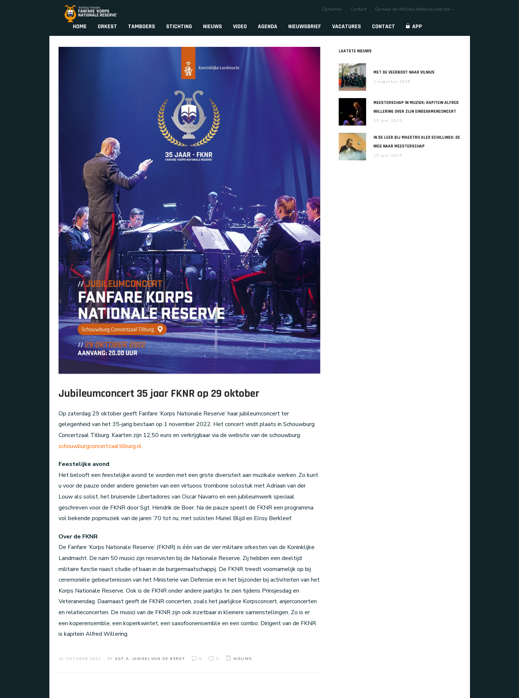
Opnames (331, 9)
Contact (358, 9)
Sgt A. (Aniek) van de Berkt (150, 658)
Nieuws (242, 658)
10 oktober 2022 (80, 658)
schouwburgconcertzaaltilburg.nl (100, 446)
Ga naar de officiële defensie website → (415, 9)
